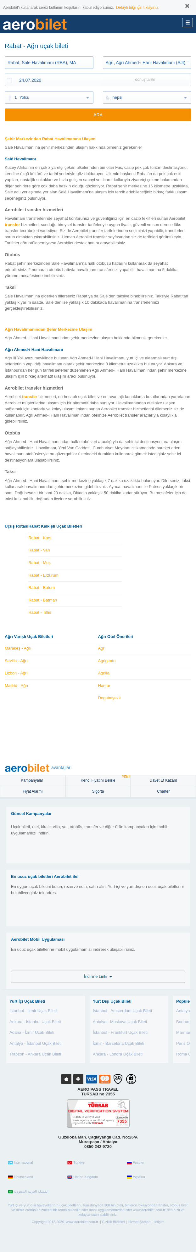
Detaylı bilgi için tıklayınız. (137, 7)
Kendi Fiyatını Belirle (105, 779)
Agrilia (103, 673)
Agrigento (107, 660)
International (20, 1162)
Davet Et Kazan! (163, 780)
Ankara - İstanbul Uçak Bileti (35, 1021)
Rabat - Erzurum (43, 575)
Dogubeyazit (109, 697)
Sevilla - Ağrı (16, 660)
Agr (101, 648)
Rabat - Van (39, 550)
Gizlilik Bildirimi (113, 1222)
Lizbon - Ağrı (16, 673)
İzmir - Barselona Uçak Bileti (118, 1043)
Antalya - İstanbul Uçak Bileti (35, 1043)
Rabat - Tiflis (39, 612)
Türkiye (76, 1162)
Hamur (104, 685)
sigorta (98, 791)
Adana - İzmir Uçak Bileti (31, 1032)
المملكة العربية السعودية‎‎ (28, 1191)
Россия (135, 1162)
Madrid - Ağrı (16, 685)
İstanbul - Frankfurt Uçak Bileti (120, 1032)
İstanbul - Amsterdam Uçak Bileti (122, 1010)
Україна (136, 1177)
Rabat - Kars (39, 537)
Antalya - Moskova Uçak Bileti (120, 1021)
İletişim (159, 1222)
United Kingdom (82, 1177)
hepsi (117, 97)
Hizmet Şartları (139, 1222)
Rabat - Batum (41, 587)
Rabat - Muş (39, 562)
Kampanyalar (32, 780)
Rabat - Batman (42, 600)
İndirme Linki (98, 976)
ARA (98, 114)
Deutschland (20, 1177)
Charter (163, 791)
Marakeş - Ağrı (18, 648)
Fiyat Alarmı (32, 791)
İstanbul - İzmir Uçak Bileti (33, 1010)
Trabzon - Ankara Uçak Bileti (35, 1054)
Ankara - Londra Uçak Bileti (118, 1054)
